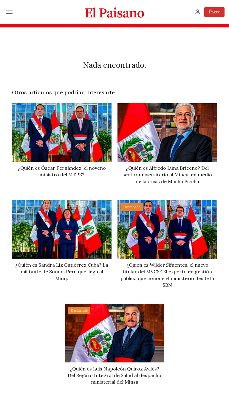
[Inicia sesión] (198, 12)
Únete (214, 12)
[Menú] (9, 12)
